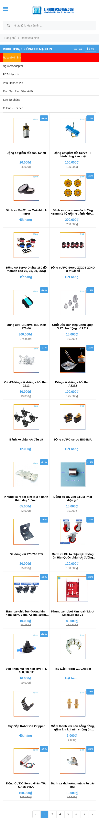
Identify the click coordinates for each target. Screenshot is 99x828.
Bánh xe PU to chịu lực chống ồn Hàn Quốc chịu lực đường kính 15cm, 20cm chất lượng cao (73, 555)
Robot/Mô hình (12, 57)
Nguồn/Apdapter (13, 66)
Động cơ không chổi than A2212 (73, 383)
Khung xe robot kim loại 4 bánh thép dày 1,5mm (26, 498)
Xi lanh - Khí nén (13, 108)
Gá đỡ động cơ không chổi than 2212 (26, 383)
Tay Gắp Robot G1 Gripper (72, 668)
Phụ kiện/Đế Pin (13, 82)
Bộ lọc (90, 48)
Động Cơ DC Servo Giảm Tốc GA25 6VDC (26, 785)
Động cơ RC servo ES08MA (73, 439)
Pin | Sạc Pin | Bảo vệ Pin (18, 91)
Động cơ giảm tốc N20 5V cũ (26, 152)
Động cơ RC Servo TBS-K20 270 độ (26, 326)
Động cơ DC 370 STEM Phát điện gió (72, 498)
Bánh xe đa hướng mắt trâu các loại (73, 785)
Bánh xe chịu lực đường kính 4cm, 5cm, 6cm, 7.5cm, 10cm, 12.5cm (26, 613)
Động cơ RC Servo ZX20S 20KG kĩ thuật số (73, 269)
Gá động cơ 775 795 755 (26, 554)
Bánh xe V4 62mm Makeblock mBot (26, 211)
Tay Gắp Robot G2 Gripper (26, 726)
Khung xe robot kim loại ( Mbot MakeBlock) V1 (72, 613)
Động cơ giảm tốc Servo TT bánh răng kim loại (73, 154)
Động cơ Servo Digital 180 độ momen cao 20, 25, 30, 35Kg (26, 269)
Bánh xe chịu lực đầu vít (26, 439)
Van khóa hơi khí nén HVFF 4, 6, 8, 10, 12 (26, 670)
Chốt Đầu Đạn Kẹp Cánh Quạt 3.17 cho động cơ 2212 (72, 326)
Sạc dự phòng (11, 99)
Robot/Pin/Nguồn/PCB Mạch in (27, 49)
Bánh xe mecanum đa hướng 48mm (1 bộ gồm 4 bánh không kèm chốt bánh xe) (72, 212)
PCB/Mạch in (11, 74)
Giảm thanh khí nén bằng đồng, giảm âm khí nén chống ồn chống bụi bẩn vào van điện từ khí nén (73, 727)
